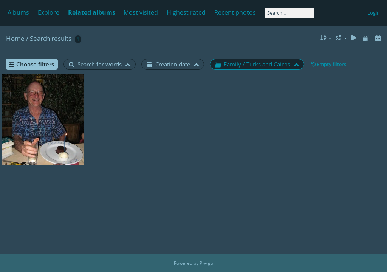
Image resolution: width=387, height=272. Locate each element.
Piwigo (206, 263)
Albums (18, 12)
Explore (48, 12)
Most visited (141, 12)
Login (373, 12)
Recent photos (235, 12)
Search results (50, 38)
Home (15, 38)
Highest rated (186, 12)
